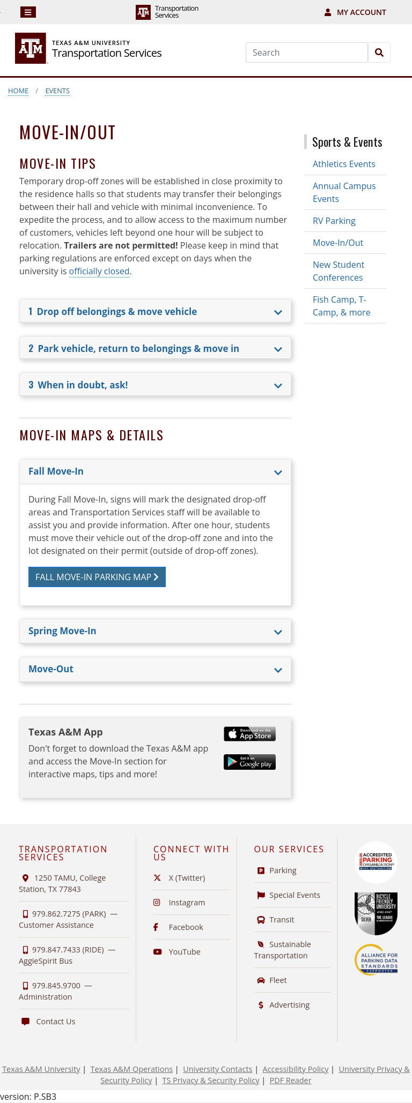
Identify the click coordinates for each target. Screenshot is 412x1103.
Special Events (287, 895)
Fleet (270, 980)
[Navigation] (28, 12)
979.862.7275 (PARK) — (68, 919)
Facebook (178, 927)
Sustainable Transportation (282, 950)
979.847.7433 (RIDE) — (67, 955)
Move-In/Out (338, 243)
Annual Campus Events (344, 192)
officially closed (99, 271)
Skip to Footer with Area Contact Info (0, 12)
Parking (275, 870)
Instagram (179, 902)
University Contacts (217, 1069)
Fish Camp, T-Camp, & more (342, 306)
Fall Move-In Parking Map (97, 577)
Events (57, 90)
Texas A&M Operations (132, 1069)
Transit (274, 919)
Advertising (282, 1005)
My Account (355, 12)
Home (18, 90)
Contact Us (47, 1021)
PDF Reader (291, 1080)
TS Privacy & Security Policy (211, 1080)
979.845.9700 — (55, 991)
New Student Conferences (338, 271)
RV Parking (334, 221)
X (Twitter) (179, 878)
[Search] (307, 52)
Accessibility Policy (296, 1069)
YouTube (177, 952)
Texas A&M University (41, 1069)
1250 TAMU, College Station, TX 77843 (62, 883)
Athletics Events (344, 164)
